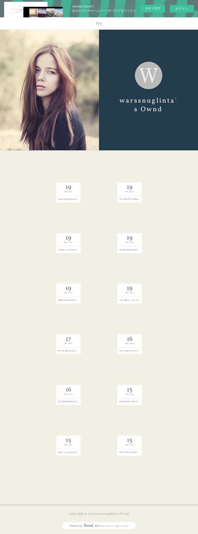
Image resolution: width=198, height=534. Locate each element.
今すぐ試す (153, 8)
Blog (99, 23)
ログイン (182, 8)
